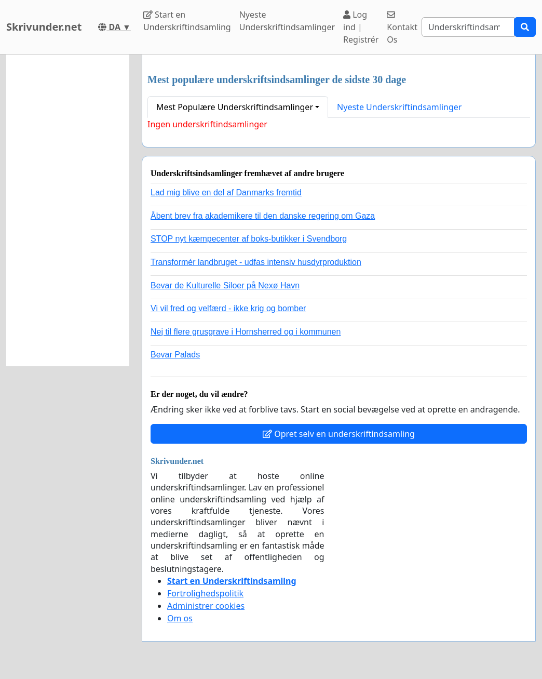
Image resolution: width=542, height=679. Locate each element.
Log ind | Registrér (360, 27)
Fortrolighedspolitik (205, 593)
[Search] (468, 27)
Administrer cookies (206, 605)
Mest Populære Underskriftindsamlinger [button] (234, 107)
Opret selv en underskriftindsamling (339, 434)
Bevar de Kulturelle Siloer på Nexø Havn (225, 285)
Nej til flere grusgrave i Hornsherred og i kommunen (246, 331)
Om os (180, 618)
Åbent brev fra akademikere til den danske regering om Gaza (263, 215)
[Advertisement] (67, 210)
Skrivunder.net (44, 27)
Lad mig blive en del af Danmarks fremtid (226, 192)
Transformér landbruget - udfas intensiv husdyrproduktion (256, 262)
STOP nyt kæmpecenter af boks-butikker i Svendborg (249, 238)
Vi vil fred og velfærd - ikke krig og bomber (228, 308)
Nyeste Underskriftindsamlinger (287, 21)
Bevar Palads (175, 354)
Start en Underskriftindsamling (187, 21)
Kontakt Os (402, 27)
